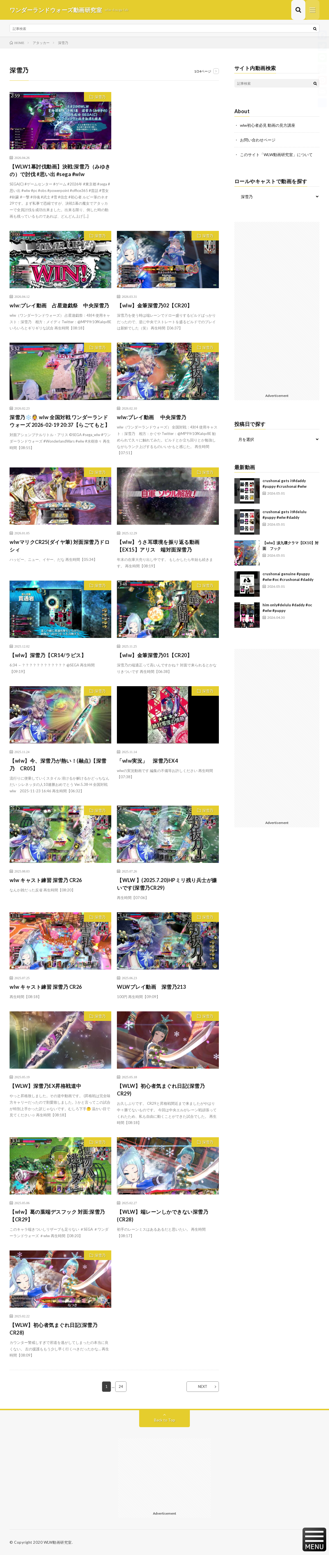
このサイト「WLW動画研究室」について (276, 154)
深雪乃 (100, 97)
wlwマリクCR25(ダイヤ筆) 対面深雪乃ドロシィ (60, 546)
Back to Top (164, 1420)
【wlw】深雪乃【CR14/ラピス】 (48, 655)
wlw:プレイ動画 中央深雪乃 (151, 417)
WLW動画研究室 (58, 1542)
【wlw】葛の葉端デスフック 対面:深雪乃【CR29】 (57, 1215)
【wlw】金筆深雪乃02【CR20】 (154, 305)
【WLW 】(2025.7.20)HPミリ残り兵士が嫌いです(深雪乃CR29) (167, 884)
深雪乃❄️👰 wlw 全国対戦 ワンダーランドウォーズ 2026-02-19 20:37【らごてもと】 (60, 421)
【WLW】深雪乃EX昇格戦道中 (45, 1086)
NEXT (202, 1386)
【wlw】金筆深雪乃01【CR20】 (154, 655)
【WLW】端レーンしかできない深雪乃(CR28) (162, 1215)
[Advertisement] (168, 150)
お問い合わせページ (257, 139)
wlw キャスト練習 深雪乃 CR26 (46, 880)
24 (121, 1386)
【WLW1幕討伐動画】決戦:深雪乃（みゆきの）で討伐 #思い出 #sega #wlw (60, 170)
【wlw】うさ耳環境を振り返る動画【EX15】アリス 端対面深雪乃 (158, 546)
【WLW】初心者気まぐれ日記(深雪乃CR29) (161, 1090)
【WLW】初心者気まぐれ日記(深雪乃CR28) (53, 1329)
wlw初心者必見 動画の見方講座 (267, 125)
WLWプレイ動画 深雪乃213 (151, 987)
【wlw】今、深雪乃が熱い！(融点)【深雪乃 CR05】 (58, 764)
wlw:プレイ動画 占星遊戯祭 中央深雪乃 (59, 305)
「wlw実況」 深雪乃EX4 (147, 761)
